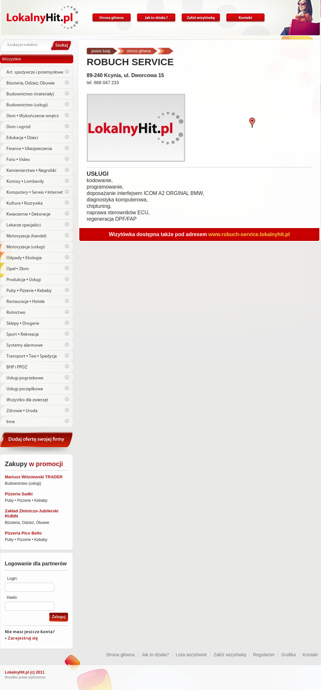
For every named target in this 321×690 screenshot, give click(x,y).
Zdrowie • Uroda (22, 410)
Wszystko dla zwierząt (27, 399)
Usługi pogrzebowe (24, 378)
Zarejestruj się (23, 638)
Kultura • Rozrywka (24, 203)
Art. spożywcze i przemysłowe (34, 72)
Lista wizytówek (191, 654)
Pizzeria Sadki (19, 493)
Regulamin (263, 654)
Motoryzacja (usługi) (25, 247)
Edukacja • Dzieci (22, 137)
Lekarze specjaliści (23, 225)
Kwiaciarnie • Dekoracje (28, 214)
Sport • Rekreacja (22, 334)
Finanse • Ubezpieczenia (29, 148)
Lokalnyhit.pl (42, 17)
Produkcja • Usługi (23, 279)
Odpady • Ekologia (24, 258)
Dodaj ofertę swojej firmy (36, 442)
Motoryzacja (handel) (26, 236)
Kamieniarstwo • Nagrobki (31, 170)
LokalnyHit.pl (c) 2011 (24, 672)
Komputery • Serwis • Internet (34, 192)
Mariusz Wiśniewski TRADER (34, 476)
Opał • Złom (17, 268)
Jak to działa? (156, 17)
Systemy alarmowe (24, 345)
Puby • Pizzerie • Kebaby (29, 290)
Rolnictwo (15, 312)
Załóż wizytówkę (200, 17)
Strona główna (111, 17)
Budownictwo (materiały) (30, 94)
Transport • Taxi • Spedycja (31, 356)
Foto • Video (18, 159)
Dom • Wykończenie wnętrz (32, 116)
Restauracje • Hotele (25, 301)
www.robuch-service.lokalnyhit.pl (249, 234)
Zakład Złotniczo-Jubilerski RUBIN (31, 513)
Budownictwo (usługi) (27, 105)
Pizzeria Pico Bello (23, 533)
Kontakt (245, 17)
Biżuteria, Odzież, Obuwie (30, 83)
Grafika (288, 654)
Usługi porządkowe (24, 389)
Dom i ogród (18, 126)
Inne (10, 421)
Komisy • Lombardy (25, 181)
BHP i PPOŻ (16, 367)
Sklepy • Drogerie (22, 323)
